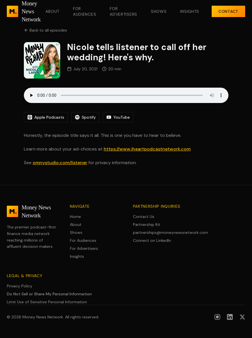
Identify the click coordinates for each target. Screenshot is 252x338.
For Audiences (84, 11)
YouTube (118, 117)
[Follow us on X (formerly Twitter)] (242, 317)
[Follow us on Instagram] (217, 317)
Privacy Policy (19, 285)
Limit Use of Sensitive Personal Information (47, 301)
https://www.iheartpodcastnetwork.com (147, 149)
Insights (189, 11)
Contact (228, 11)
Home (75, 216)
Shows (159, 11)
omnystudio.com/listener (60, 163)
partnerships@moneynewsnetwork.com (157, 232)
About (52, 11)
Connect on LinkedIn (152, 240)
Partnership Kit (146, 224)
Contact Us (143, 216)
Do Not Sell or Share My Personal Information (49, 293)
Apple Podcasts (46, 117)
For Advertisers (123, 11)
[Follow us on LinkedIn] (230, 317)
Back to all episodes (45, 30)
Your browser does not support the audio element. (126, 95)
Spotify (85, 117)
